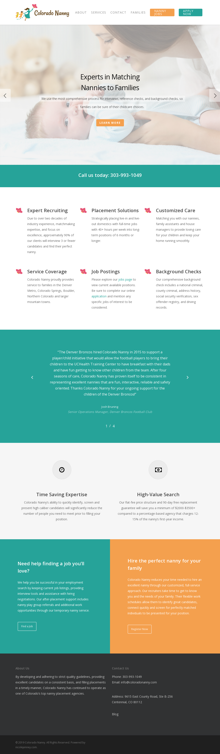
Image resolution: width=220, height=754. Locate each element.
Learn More (110, 123)
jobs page (125, 279)
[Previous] (5, 95)
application (99, 296)
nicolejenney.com (26, 747)
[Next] (214, 95)
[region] (110, 386)
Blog (115, 714)
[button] (32, 377)
